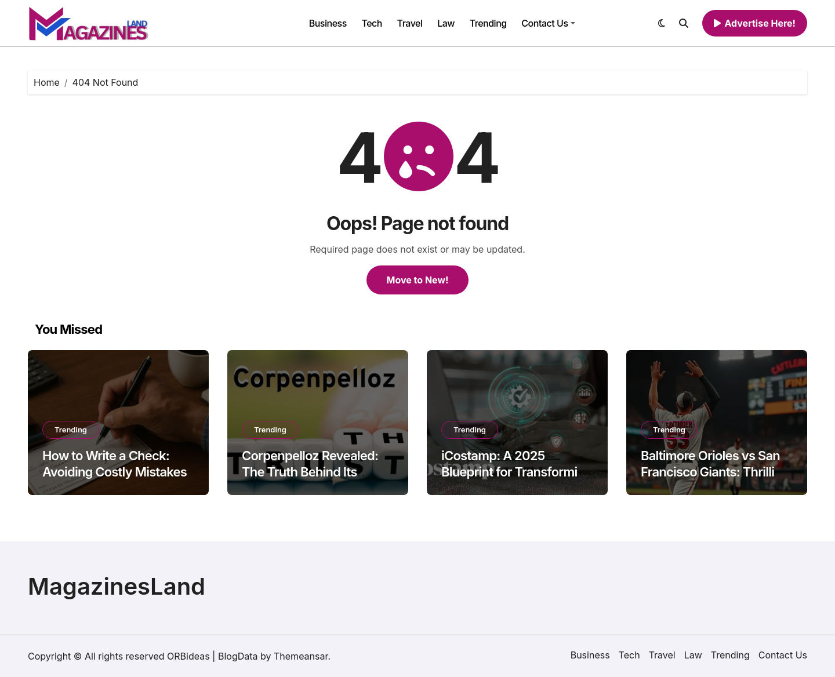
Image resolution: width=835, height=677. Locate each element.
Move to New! (418, 280)
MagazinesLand (116, 586)
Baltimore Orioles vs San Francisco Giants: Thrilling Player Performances (715, 472)
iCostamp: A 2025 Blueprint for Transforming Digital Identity (516, 472)
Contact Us (548, 23)
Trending (488, 23)
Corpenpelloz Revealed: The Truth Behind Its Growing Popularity (310, 472)
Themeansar (301, 656)
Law (446, 23)
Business (328, 23)
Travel (410, 23)
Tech (371, 23)
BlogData (238, 656)
